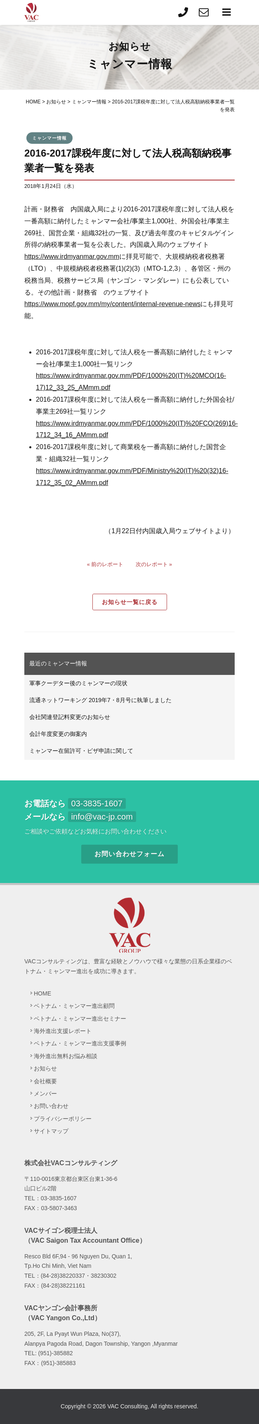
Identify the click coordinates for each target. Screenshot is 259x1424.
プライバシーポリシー (63, 1118)
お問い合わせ (51, 1106)
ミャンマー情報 (49, 138)
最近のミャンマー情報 (58, 663)
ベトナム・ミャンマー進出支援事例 (80, 1043)
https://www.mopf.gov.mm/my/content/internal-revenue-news (112, 303)
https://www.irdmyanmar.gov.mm (71, 256)
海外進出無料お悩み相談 (65, 1056)
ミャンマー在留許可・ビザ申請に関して (81, 750)
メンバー (45, 1093)
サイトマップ (51, 1131)
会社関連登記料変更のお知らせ (69, 717)
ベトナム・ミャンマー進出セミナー (80, 1018)
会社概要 (45, 1081)
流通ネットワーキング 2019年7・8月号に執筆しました (100, 700)
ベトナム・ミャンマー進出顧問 (74, 1005)
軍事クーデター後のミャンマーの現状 (78, 683)
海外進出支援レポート (63, 1031)
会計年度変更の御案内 (58, 734)
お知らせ (45, 1068)
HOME (42, 993)
